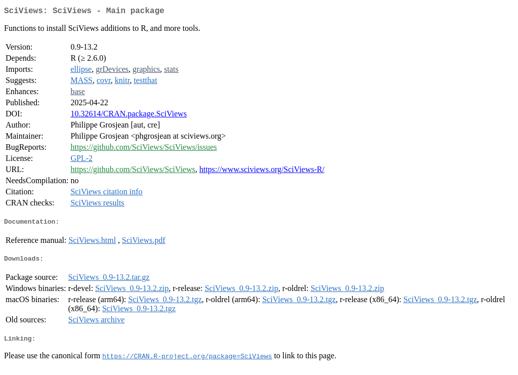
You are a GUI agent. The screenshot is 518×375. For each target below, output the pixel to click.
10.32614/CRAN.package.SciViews (128, 115)
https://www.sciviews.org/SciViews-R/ (261, 171)
